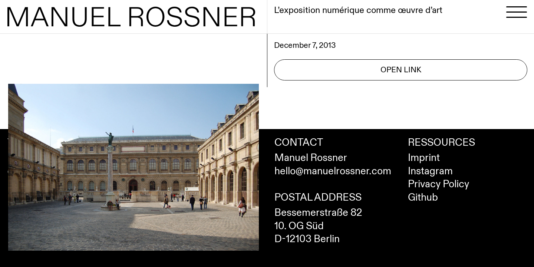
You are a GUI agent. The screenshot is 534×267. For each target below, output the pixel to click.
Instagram (430, 171)
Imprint (424, 158)
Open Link (400, 70)
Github (423, 197)
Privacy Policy (438, 184)
